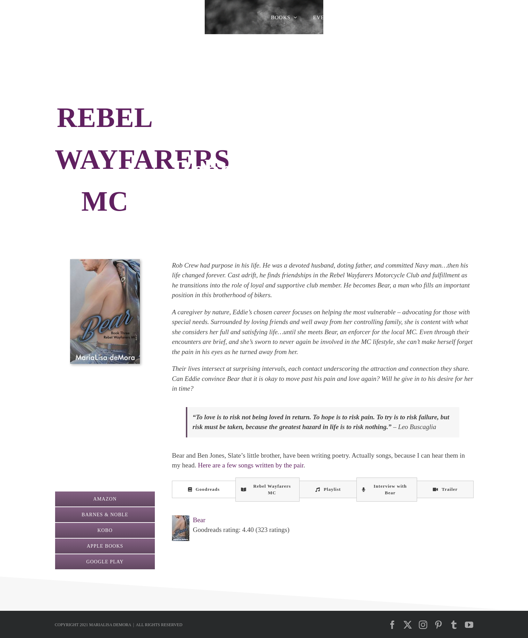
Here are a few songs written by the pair (250, 465)
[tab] (204, 489)
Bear (199, 520)
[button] (462, 17)
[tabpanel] (322, 528)
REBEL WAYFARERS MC (142, 159)
